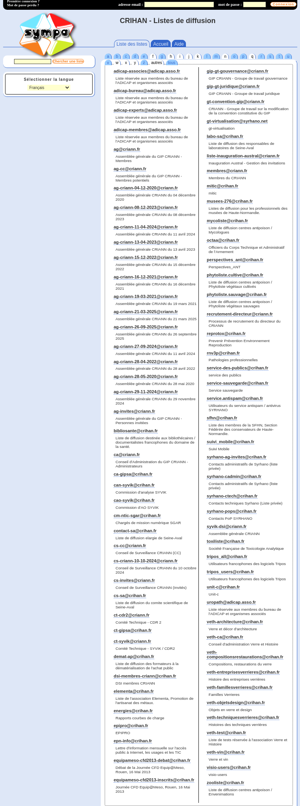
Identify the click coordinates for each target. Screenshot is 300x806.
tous (171, 63)
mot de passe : (230, 4)
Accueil (160, 44)
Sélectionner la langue (49, 79)
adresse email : (130, 4)
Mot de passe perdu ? (23, 5)
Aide (179, 44)
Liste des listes (131, 44)
